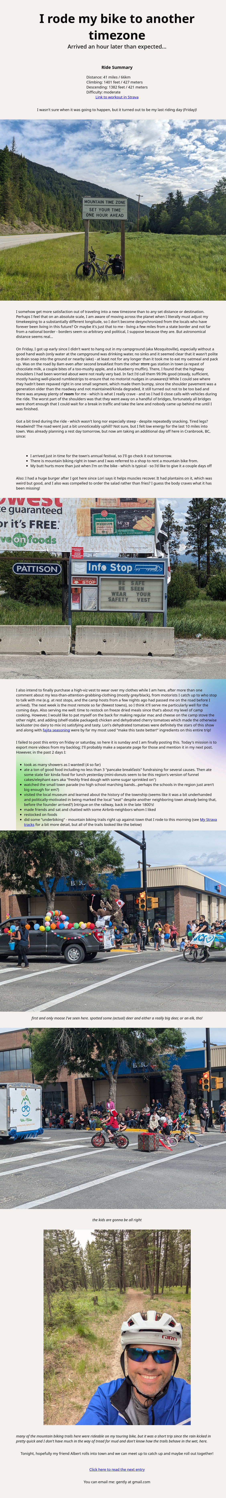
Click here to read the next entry (117, 1469)
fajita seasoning (56, 729)
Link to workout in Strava (116, 96)
